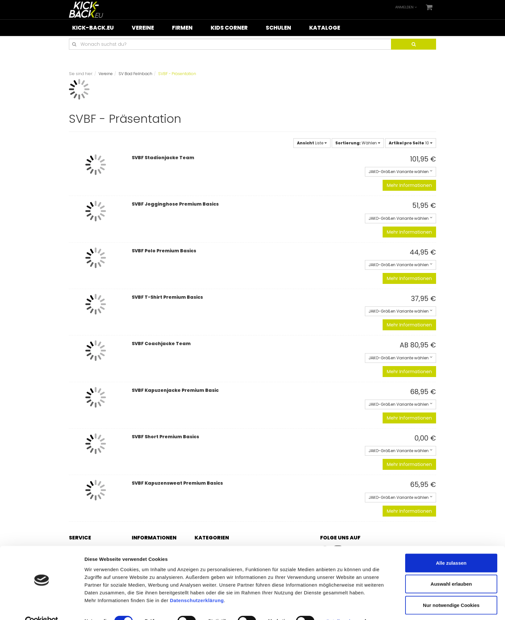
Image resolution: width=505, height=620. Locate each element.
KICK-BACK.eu (93, 28)
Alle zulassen (451, 549)
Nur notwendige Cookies (451, 591)
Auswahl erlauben (451, 570)
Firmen (182, 28)
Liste (312, 143)
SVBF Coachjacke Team (161, 343)
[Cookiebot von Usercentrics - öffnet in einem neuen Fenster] (42, 607)
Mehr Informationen (409, 185)
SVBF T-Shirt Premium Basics (167, 297)
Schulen (278, 28)
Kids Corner (229, 28)
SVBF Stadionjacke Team (163, 157)
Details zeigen (342, 607)
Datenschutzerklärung (197, 586)
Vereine (143, 28)
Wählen (357, 143)
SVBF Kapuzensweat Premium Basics (177, 483)
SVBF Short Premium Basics (165, 436)
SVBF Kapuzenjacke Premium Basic (175, 390)
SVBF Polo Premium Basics (164, 250)
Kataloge (324, 28)
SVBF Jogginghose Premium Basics (175, 204)
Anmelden (406, 7)
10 (411, 143)
